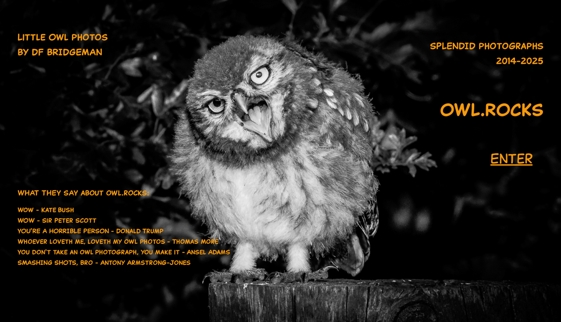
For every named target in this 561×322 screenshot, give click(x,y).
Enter (511, 158)
